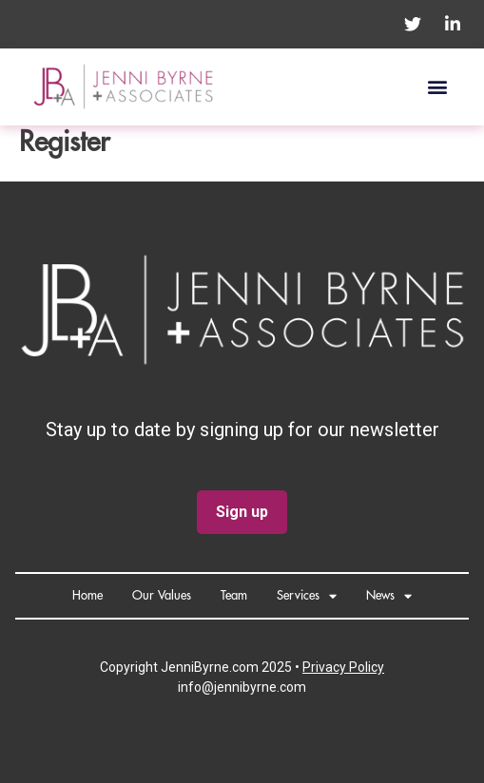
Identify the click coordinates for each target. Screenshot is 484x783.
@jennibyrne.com (254, 687)
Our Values (161, 595)
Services (307, 596)
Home (87, 595)
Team (234, 595)
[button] (437, 87)
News (389, 596)
